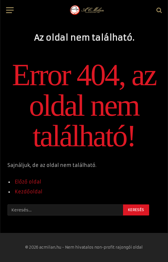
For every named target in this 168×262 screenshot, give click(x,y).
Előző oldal (28, 182)
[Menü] (10, 10)
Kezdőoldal (28, 192)
